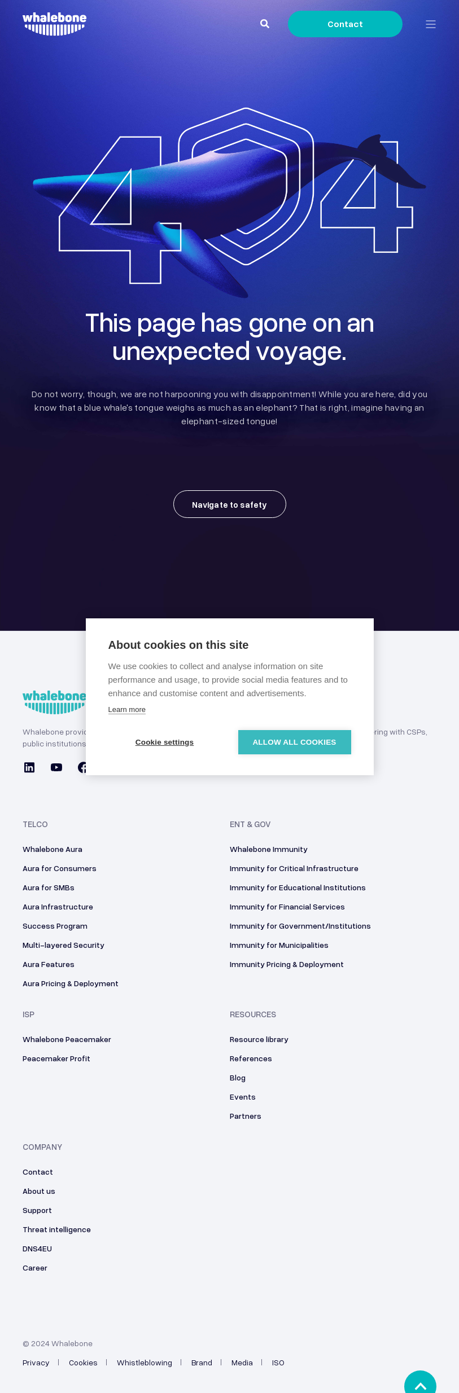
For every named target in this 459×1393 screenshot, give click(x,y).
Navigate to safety (230, 504)
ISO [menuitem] (278, 1362)
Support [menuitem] (37, 1210)
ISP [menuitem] (28, 1014)
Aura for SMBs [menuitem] (49, 887)
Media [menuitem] (242, 1362)
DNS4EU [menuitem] (37, 1248)
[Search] (265, 23)
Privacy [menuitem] (36, 1362)
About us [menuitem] (39, 1191)
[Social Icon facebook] (83, 769)
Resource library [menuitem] (259, 1039)
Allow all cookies (294, 742)
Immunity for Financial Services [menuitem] (287, 906)
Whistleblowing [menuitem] (144, 1362)
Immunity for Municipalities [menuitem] (279, 945)
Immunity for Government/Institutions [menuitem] (300, 925)
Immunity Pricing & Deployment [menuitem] (287, 964)
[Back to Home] (54, 29)
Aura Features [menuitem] (49, 964)
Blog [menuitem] (238, 1077)
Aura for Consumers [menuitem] (60, 868)
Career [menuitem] (35, 1267)
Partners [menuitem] (245, 1115)
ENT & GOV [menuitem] (250, 824)
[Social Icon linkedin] (33, 769)
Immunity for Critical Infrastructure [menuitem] (294, 868)
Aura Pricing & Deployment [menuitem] (71, 983)
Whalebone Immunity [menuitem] (269, 849)
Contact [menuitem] (38, 1171)
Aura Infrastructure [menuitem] (58, 906)
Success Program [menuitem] (55, 925)
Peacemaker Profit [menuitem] (56, 1058)
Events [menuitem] (243, 1096)
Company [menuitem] (42, 1147)
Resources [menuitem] (253, 1014)
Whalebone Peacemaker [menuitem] (67, 1039)
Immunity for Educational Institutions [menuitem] (298, 887)
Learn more (127, 709)
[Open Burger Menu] (430, 24)
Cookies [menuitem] (83, 1362)
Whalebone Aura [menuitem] (52, 849)
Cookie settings (164, 742)
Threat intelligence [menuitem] (57, 1229)
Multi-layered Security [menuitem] (63, 945)
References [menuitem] (251, 1058)
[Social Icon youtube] (56, 769)
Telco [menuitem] (35, 824)
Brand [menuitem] (201, 1362)
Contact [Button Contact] (345, 23)
